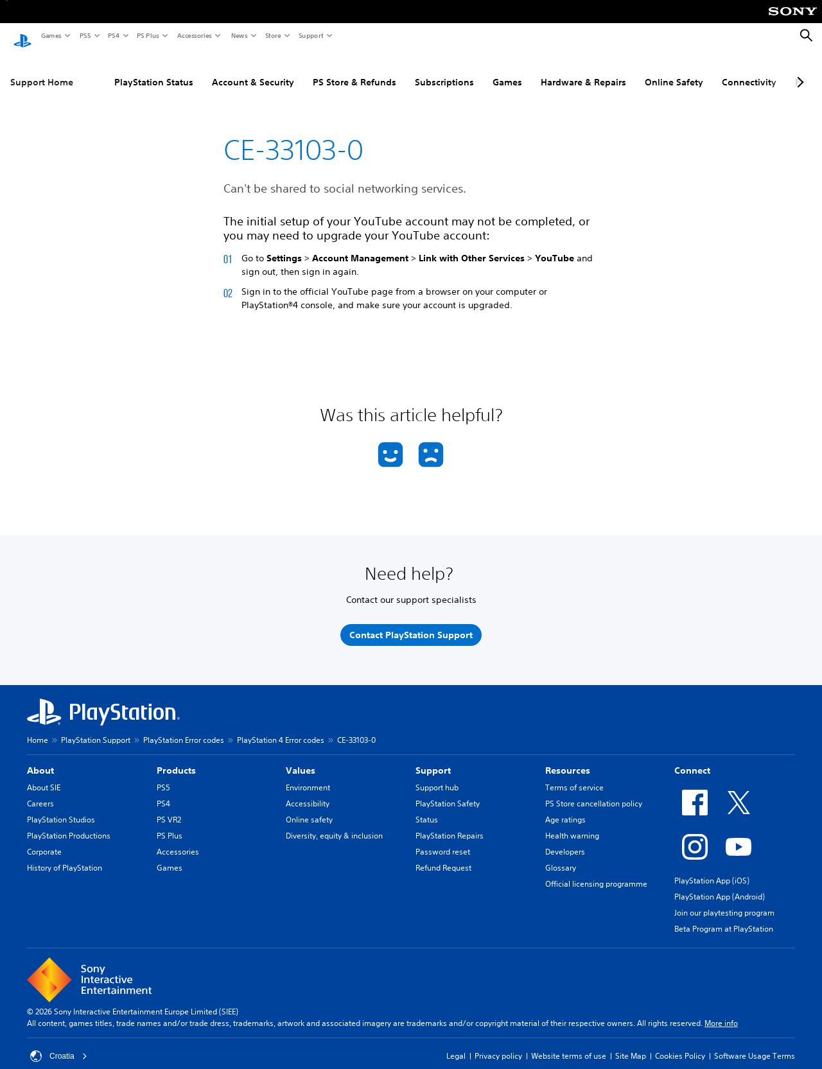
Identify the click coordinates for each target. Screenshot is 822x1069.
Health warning (572, 824)
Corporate (44, 840)
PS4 (113, 35)
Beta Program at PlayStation (723, 917)
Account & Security (253, 70)
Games (50, 35)
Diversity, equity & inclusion (334, 824)
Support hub (437, 775)
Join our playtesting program (724, 901)
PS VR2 (169, 808)
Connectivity (749, 70)
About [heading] (40, 759)
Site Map (630, 1044)
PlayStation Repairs (449, 824)
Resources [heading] (567, 759)
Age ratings (565, 808)
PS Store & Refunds (354, 70)
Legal (456, 1044)
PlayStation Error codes (183, 728)
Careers (40, 792)
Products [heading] (176, 759)
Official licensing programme (596, 872)
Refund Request (443, 856)
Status (426, 808)
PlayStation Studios (61, 808)
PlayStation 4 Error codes (280, 728)
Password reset (442, 840)
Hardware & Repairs (583, 70)
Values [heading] (300, 759)
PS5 (84, 35)
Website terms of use (568, 1044)
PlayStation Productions (68, 824)
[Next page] (798, 70)
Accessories (194, 35)
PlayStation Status (153, 70)
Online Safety (674, 70)
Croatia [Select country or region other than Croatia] (59, 1045)
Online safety (309, 808)
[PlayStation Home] (22, 36)
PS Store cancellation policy (593, 792)
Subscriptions (444, 70)
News (239, 35)
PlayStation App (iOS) (711, 869)
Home (37, 728)
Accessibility (307, 792)
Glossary (560, 856)
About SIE (43, 775)
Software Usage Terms (754, 1044)
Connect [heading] (692, 759)
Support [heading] (433, 759)
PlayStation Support (95, 728)
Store (273, 35)
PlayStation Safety (447, 792)
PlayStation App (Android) (719, 885)
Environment (308, 775)
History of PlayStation (64, 856)
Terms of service (574, 775)
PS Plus (147, 35)
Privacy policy (498, 1044)
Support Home (41, 70)
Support (310, 35)
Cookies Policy (680, 1044)
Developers (565, 840)
